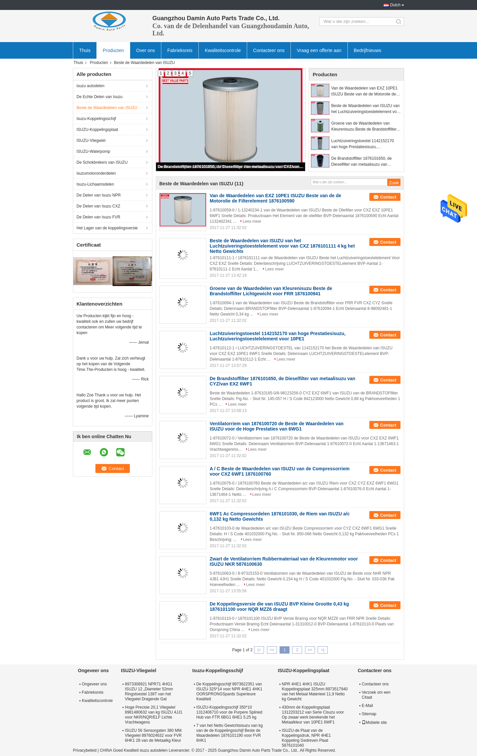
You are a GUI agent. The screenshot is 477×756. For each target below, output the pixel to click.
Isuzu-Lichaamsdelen (95, 184)
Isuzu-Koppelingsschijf (96, 118)
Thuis (84, 50)
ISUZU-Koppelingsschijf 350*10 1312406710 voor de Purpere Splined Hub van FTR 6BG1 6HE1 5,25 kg (229, 712)
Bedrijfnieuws (367, 50)
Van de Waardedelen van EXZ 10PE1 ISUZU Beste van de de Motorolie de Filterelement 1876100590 (364, 91)
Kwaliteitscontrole (223, 50)
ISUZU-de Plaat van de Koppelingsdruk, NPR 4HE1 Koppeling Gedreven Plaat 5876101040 (306, 738)
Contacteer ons (269, 50)
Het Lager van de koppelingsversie (107, 228)
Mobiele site (374, 722)
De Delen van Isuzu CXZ (98, 206)
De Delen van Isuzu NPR (99, 195)
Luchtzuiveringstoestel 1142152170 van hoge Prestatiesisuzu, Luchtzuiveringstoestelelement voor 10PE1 (362, 144)
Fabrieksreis (179, 50)
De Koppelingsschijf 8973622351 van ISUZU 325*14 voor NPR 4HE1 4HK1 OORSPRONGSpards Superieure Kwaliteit (229, 691)
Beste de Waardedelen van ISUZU (107, 107)
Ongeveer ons (94, 684)
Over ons (145, 50)
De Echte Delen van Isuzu (100, 96)
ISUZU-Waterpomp (93, 151)
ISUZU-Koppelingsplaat (97, 129)
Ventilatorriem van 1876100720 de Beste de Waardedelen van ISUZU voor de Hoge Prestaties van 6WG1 (277, 426)
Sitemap (369, 714)
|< (259, 650)
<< (272, 650)
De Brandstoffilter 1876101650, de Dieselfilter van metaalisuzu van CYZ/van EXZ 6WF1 (231, 166)
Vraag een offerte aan (319, 50)
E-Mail (367, 705)
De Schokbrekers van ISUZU (102, 162)
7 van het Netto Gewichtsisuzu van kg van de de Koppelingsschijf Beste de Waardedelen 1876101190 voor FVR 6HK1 (229, 733)
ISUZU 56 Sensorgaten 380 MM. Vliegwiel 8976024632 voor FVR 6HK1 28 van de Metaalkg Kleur (154, 735)
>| (322, 650)
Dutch (395, 5)
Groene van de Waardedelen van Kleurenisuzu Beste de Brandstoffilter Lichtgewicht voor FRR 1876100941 (364, 126)
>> (310, 650)
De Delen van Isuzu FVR (98, 217)
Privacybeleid (84, 750)
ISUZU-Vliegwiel (91, 140)
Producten (113, 50)
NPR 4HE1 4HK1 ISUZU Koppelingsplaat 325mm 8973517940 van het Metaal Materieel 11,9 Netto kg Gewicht (315, 691)
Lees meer (251, 221)
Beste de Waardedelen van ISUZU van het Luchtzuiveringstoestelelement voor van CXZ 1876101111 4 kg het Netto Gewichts (365, 109)
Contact (388, 197)
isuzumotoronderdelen (96, 173)
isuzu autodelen (90, 86)
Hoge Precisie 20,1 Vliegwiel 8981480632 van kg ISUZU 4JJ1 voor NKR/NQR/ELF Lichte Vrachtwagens (153, 715)
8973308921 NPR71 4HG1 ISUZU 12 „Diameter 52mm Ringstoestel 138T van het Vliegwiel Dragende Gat (149, 691)
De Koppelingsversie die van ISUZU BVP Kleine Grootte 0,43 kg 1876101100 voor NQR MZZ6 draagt (279, 606)
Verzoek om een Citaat (376, 695)
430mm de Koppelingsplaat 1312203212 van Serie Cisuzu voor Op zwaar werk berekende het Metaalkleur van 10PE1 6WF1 (313, 715)
